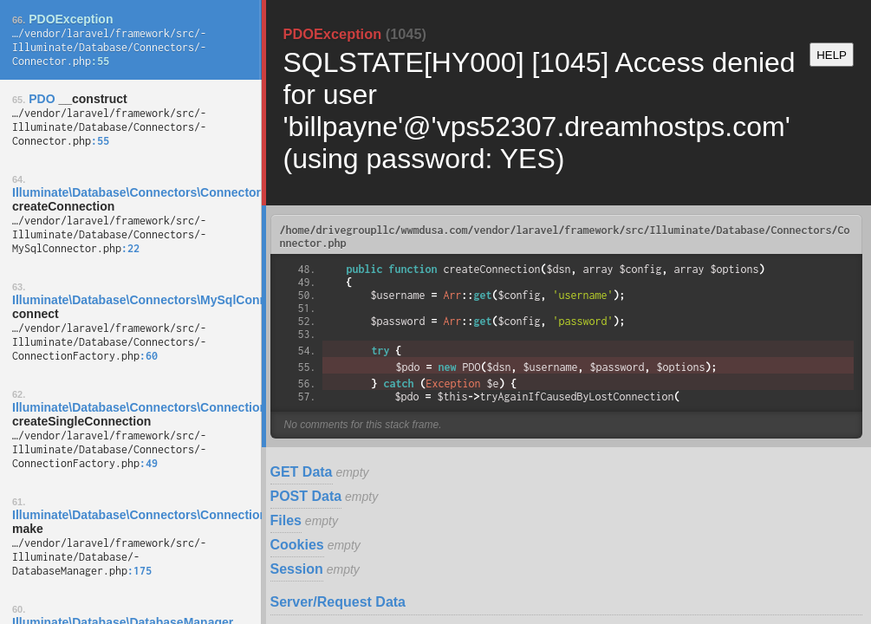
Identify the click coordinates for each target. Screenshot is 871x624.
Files (286, 520)
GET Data (301, 472)
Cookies (297, 544)
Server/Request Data (338, 602)
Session (296, 569)
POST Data (306, 496)
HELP (831, 55)
